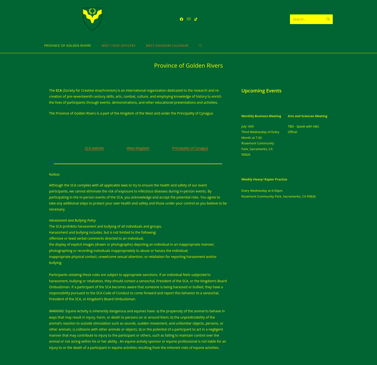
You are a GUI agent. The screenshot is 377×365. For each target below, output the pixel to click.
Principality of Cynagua (190, 148)
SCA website (94, 148)
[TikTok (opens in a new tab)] (195, 19)
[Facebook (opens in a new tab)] (181, 19)
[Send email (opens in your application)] (188, 19)
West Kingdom (138, 148)
